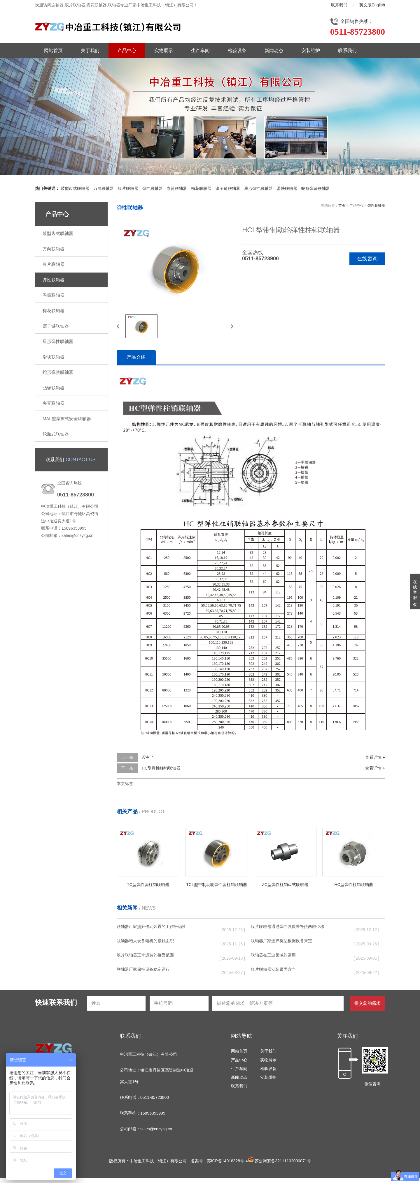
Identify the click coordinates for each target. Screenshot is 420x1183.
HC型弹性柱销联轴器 (161, 768)
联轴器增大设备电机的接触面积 (145, 940)
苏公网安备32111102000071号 (279, 1161)
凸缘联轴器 (53, 387)
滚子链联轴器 (228, 188)
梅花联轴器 (201, 188)
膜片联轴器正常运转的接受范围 (145, 955)
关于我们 (90, 50)
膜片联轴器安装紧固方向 (273, 969)
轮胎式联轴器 (56, 434)
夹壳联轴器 (53, 403)
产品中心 (127, 50)
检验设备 (237, 50)
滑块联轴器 (287, 188)
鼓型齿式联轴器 (75, 188)
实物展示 (163, 50)
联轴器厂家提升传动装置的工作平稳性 (151, 926)
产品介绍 (136, 357)
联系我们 (339, 5)
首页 (341, 206)
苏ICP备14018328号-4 (227, 1161)
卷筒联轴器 (177, 188)
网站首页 (53, 50)
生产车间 (200, 50)
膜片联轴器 (128, 188)
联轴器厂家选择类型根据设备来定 (281, 940)
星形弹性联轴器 (258, 188)
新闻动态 (274, 50)
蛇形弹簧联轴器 (315, 188)
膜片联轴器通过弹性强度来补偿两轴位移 (287, 926)
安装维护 (310, 50)
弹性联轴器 (152, 188)
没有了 (148, 757)
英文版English (372, 5)
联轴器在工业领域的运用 (273, 955)
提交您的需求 (367, 1003)
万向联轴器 (103, 188)
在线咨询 (367, 258)
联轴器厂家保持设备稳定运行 (143, 969)
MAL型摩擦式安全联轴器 (67, 418)
